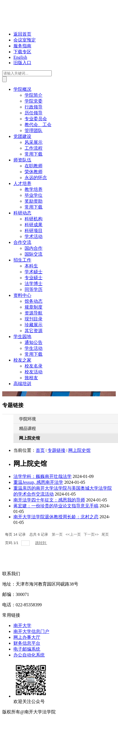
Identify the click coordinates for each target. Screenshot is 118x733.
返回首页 (22, 34)
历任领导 (34, 112)
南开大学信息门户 (31, 631)
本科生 (31, 265)
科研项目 (34, 230)
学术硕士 (34, 271)
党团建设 (22, 136)
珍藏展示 (34, 324)
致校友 (31, 377)
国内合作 (34, 248)
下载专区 (22, 51)
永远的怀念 (36, 177)
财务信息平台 (26, 643)
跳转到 (41, 543)
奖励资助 (34, 201)
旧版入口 (22, 62)
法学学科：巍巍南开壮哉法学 (42, 476)
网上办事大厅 (26, 637)
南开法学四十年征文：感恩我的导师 (49, 500)
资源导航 (34, 313)
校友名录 (34, 366)
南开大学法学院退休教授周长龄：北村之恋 (55, 516)
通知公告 (34, 342)
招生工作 (22, 260)
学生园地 (22, 336)
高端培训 (22, 383)
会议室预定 (24, 40)
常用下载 (34, 154)
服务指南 (22, 45)
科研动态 (22, 213)
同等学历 (34, 289)
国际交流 (34, 254)
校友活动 (34, 371)
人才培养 (22, 183)
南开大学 (22, 625)
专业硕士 (34, 277)
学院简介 (34, 95)
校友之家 (22, 360)
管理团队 (34, 130)
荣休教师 (34, 171)
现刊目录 (34, 318)
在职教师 (34, 165)
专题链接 (56, 450)
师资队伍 (22, 160)
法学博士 (34, 283)
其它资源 (34, 330)
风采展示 (34, 142)
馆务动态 (34, 301)
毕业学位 (34, 195)
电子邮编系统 (26, 649)
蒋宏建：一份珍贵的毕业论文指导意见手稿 (55, 505)
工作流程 (34, 148)
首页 (40, 450)
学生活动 (34, 348)
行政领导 (34, 107)
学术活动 (34, 236)
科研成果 (34, 224)
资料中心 (22, 295)
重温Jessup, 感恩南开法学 (38, 482)
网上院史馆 (79, 450)
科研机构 (34, 218)
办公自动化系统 (29, 655)
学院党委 (34, 101)
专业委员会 (36, 118)
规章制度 (34, 307)
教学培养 (34, 189)
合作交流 (22, 242)
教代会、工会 (38, 124)
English (20, 57)
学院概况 (22, 89)
